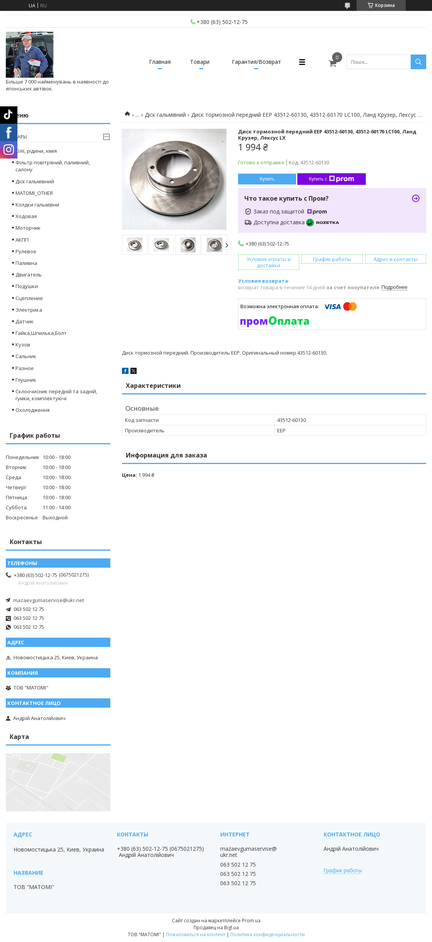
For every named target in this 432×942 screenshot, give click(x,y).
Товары (17, 136)
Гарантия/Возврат (256, 61)
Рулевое (25, 251)
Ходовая (26, 216)
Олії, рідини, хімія (36, 150)
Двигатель (28, 274)
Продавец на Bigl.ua (216, 927)
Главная (160, 61)
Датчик (24, 321)
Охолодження (32, 409)
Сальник (25, 356)
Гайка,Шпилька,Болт (41, 332)
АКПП (22, 239)
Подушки (26, 286)
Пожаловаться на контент (195, 934)
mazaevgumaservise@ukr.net (48, 600)
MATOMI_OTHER (34, 192)
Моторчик (28, 227)
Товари (199, 61)
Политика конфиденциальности (267, 934)
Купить (267, 179)
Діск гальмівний (165, 114)
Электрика (28, 309)
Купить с (331, 179)
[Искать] (418, 62)
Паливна (26, 262)
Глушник (25, 379)
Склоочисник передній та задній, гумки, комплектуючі (56, 395)
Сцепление (29, 298)
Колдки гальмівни (37, 204)
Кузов (22, 344)
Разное (24, 368)
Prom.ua (251, 920)
